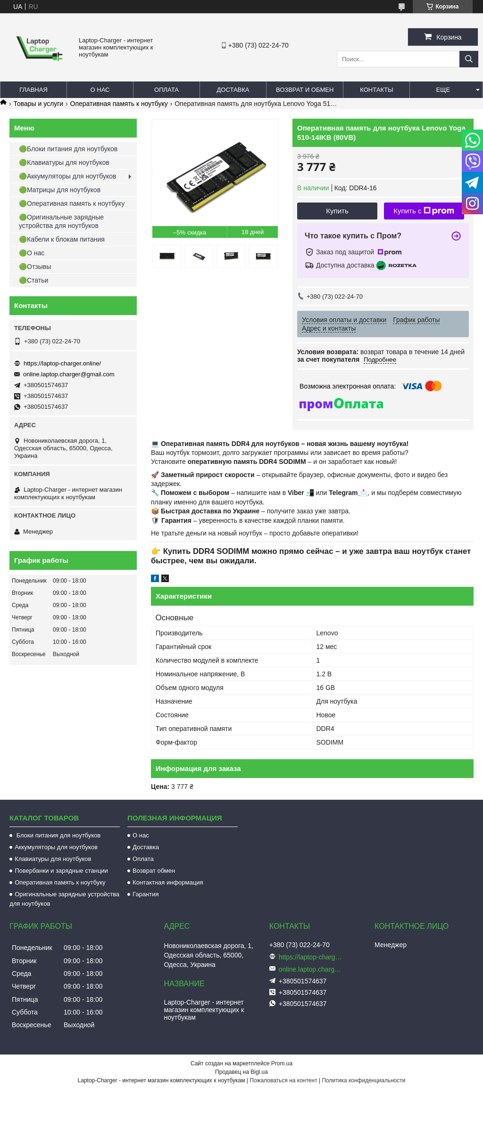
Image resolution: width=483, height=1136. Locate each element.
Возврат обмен (154, 870)
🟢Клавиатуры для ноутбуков (64, 162)
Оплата (166, 89)
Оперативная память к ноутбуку (119, 103)
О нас (100, 89)
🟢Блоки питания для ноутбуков (68, 149)
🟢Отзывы (35, 266)
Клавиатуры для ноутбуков (53, 858)
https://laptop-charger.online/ (62, 363)
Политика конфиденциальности (363, 1080)
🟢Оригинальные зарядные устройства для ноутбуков (61, 221)
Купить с (423, 211)
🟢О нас (31, 253)
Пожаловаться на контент (283, 1080)
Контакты (376, 89)
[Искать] (468, 59)
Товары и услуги (38, 103)
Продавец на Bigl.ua (241, 1072)
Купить (337, 211)
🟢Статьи (33, 280)
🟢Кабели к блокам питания (62, 239)
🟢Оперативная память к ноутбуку (72, 203)
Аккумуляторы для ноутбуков (56, 847)
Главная (33, 89)
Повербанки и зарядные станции (61, 870)
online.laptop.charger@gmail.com (69, 374)
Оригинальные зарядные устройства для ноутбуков (64, 899)
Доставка (233, 89)
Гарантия (145, 894)
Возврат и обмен (304, 89)
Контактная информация (168, 882)
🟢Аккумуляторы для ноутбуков (67, 176)
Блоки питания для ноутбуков (57, 835)
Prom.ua (281, 1063)
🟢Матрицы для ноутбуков (59, 190)
